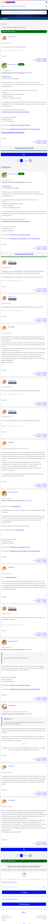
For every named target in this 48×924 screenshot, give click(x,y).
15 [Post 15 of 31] (4, 839)
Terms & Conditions (42, 915)
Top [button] (25, 912)
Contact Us (44, 918)
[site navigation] (2, 2)
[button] (45, 36)
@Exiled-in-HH (7, 76)
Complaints (3, 918)
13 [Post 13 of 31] (4, 755)
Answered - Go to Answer (24, 31)
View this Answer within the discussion (13, 132)
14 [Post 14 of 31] (4, 790)
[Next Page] (30, 160)
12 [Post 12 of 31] (4, 695)
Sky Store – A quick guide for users (20, 125)
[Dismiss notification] (46, 6)
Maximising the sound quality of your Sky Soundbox (25, 129)
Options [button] (3, 24)
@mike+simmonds (11, 577)
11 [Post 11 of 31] (4, 630)
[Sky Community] (9, 2)
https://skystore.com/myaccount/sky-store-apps (15, 112)
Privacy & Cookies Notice (6, 917)
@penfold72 (17, 506)
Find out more (28, 73)
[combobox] (21, 12)
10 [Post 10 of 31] (4, 597)
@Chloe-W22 (19, 530)
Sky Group (3, 920)
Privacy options (4, 915)
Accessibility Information (41, 917)
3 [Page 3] (26, 160)
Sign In (46, 2)
